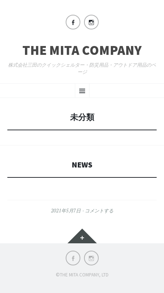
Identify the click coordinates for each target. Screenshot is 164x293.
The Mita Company (82, 50)
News (82, 165)
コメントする (99, 210)
